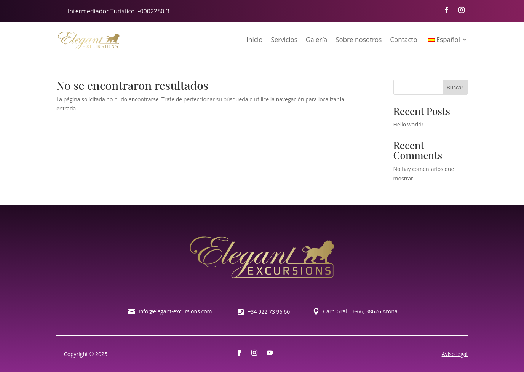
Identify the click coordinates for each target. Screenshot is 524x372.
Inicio (254, 39)
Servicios (284, 39)
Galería (316, 39)
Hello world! (408, 124)
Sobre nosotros (358, 39)
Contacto (403, 39)
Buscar (455, 87)
